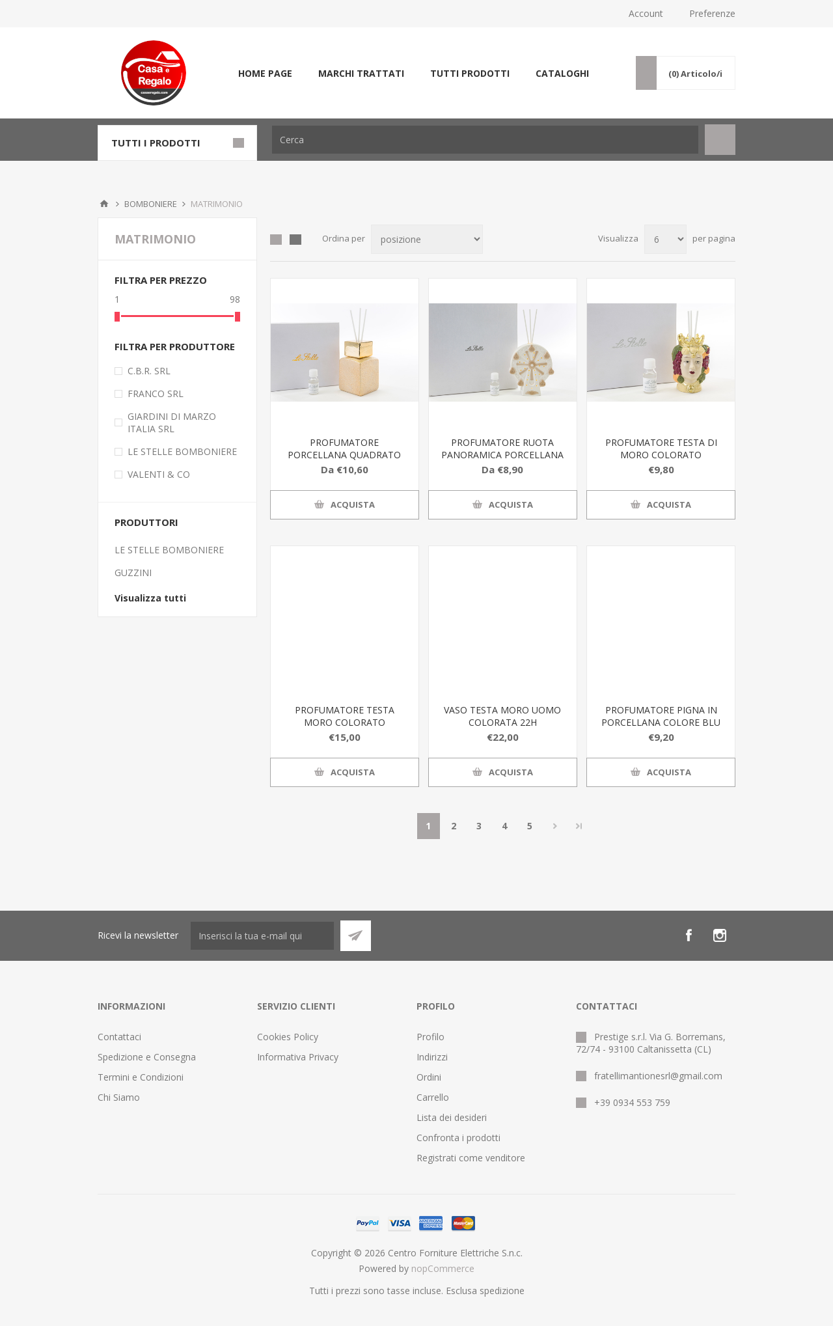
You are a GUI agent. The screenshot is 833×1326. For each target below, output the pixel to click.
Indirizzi (432, 1057)
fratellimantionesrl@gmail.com (658, 1076)
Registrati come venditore (470, 1158)
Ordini (428, 1077)
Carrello (432, 1097)
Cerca (720, 139)
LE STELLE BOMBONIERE (182, 451)
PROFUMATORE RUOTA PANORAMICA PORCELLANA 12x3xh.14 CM (502, 454)
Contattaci (119, 1036)
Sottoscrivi (355, 935)
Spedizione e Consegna (147, 1057)
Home (104, 203)
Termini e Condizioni (141, 1077)
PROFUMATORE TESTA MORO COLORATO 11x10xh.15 (344, 722)
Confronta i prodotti (458, 1137)
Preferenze (712, 13)
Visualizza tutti (150, 598)
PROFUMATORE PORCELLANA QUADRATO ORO (344, 454)
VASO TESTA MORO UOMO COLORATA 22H (502, 716)
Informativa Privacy (297, 1057)
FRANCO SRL (156, 393)
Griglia (276, 239)
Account (646, 13)
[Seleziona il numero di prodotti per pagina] (665, 239)
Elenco (295, 239)
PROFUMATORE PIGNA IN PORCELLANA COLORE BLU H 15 (660, 722)
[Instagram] (719, 935)
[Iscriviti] (262, 936)
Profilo (430, 1036)
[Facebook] (688, 935)
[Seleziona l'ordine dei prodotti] (427, 239)
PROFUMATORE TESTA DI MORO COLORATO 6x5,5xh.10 (661, 454)
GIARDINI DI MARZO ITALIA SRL (172, 422)
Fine (579, 826)
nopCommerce (442, 1268)
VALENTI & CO (159, 474)
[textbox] (485, 140)
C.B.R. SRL (149, 371)
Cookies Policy (287, 1036)
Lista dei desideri (451, 1117)
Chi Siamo (119, 1097)
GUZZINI (133, 572)
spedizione (502, 1290)
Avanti (555, 826)
